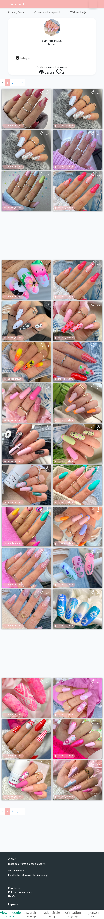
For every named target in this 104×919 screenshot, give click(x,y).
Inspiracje (13, 904)
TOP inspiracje (78, 12)
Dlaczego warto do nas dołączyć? (27, 864)
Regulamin (14, 888)
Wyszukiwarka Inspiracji (47, 12)
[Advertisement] (52, 235)
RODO (11, 895)
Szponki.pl (17, 4)
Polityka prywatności (20, 892)
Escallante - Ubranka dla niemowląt (28, 875)
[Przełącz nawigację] (93, 4)
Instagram (23, 58)
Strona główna (15, 12)
